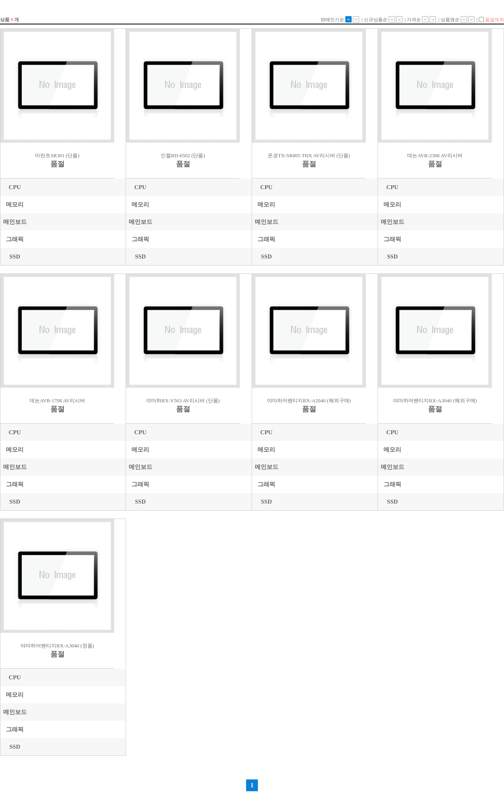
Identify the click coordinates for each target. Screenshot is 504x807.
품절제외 (491, 19)
